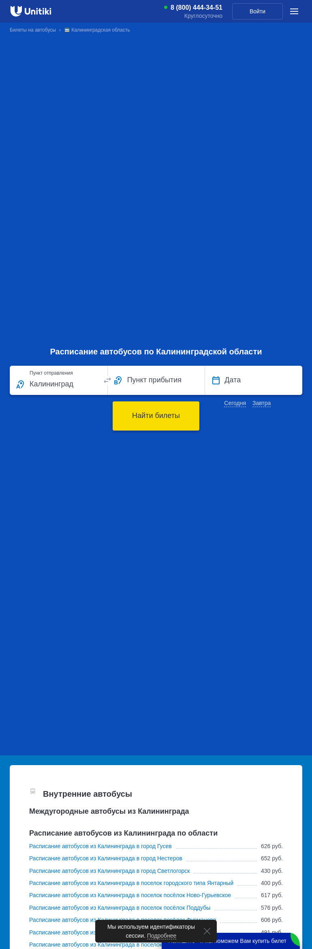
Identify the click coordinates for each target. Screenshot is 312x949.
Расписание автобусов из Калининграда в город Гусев (100, 846)
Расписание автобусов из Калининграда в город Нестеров (105, 858)
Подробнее (162, 935)
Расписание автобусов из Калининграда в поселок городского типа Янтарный (131, 883)
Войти (257, 11)
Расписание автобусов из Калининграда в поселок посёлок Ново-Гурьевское (130, 895)
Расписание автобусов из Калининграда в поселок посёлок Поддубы (119, 907)
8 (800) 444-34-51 (196, 7)
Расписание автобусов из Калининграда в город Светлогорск (109, 871)
